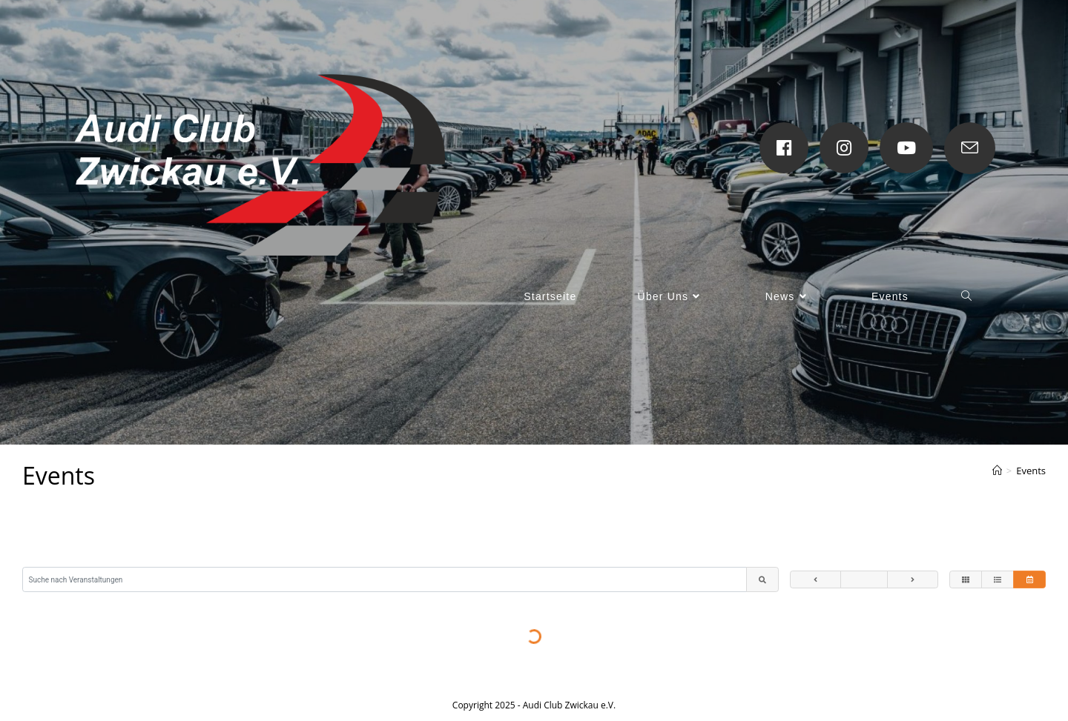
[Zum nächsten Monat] (912, 580)
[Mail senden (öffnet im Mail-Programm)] (969, 148)
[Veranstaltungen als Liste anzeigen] (997, 580)
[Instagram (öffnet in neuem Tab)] (844, 147)
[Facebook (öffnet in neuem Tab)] (783, 147)
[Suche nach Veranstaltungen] (384, 580)
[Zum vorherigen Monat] (815, 580)
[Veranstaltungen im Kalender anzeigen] (1029, 580)
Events (1031, 470)
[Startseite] (997, 470)
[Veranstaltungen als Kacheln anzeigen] (965, 580)
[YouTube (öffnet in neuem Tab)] (906, 147)
